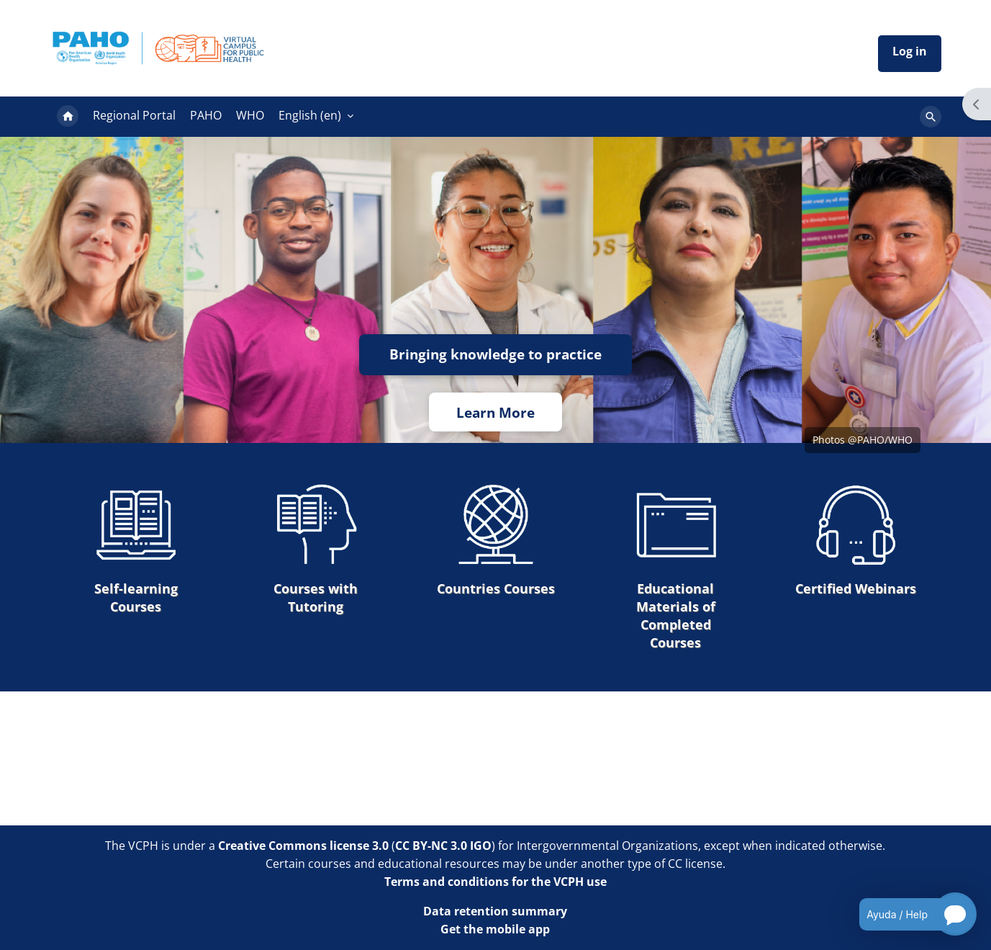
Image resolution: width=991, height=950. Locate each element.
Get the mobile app (495, 929)
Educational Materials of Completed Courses (676, 567)
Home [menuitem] (68, 117)
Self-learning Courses (136, 549)
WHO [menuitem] (250, 115)
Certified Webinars (855, 540)
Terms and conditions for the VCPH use (495, 881)
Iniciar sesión (909, 53)
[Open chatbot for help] (907, 914)
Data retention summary (495, 911)
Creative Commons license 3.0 (303, 845)
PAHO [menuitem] (206, 115)
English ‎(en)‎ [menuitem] (310, 115)
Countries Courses (496, 540)
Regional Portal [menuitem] (134, 115)
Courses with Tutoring (316, 549)
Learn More (495, 412)
